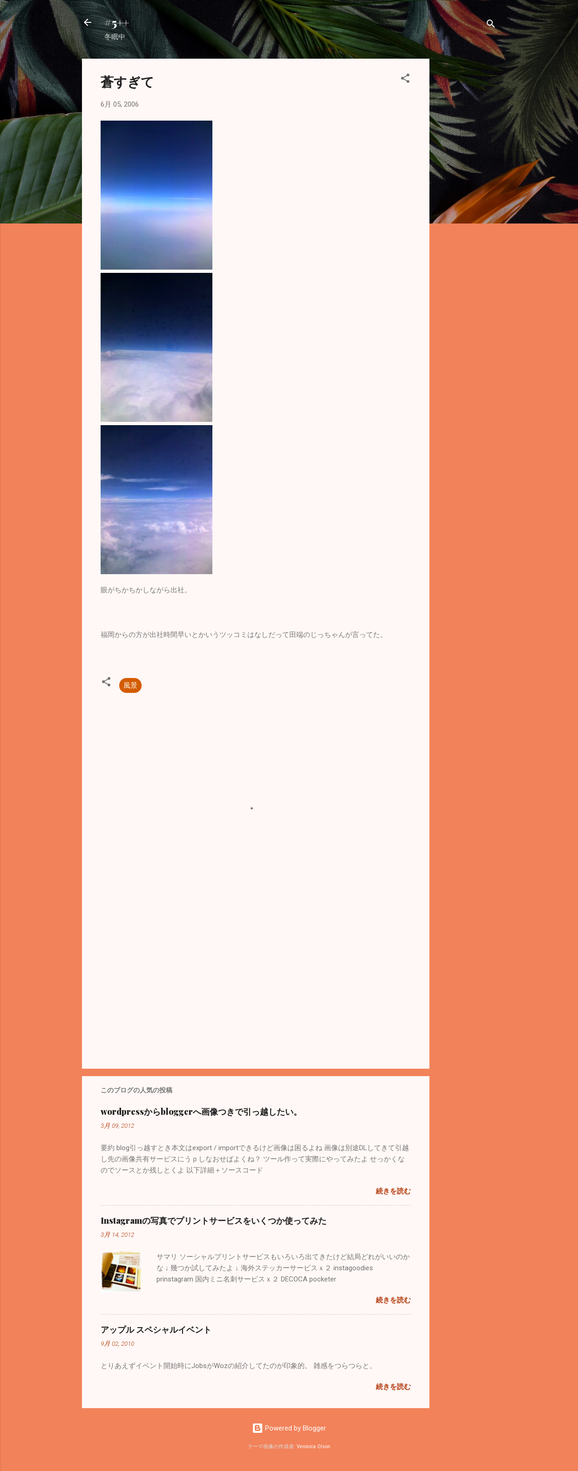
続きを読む (393, 1191)
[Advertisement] (466, 198)
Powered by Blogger (289, 1428)
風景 (130, 685)
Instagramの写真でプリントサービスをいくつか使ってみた (213, 1220)
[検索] (490, 25)
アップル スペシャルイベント (156, 1329)
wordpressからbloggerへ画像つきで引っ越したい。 (201, 1111)
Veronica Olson (313, 1447)
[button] (405, 80)
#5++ (116, 22)
